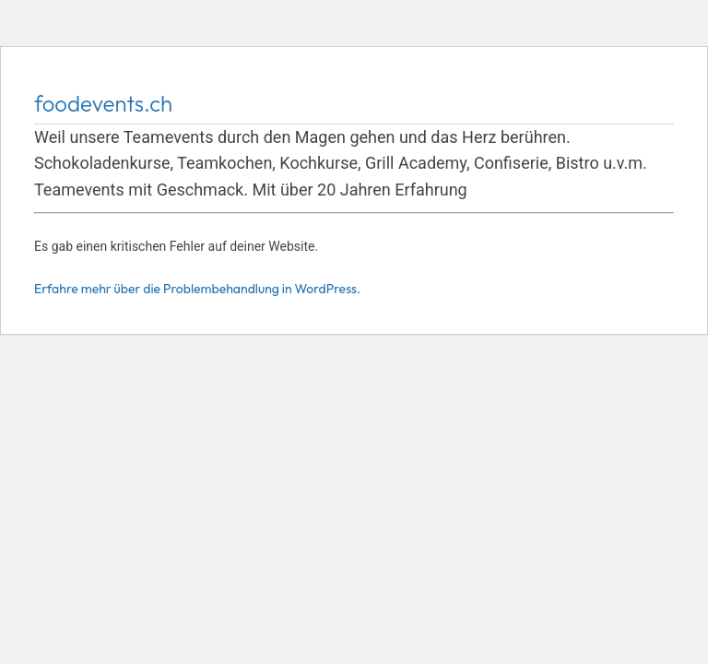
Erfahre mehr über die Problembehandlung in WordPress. (197, 288)
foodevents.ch (103, 103)
